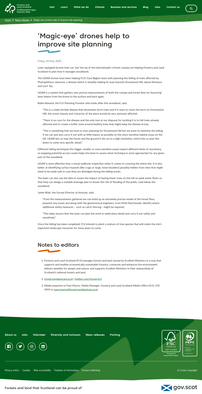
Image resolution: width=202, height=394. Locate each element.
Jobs (157, 7)
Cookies (26, 370)
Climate (99, 7)
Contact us (173, 7)
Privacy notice (12, 370)
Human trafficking (91, 370)
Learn (64, 7)
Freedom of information (66, 370)
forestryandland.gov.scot (58, 278)
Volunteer (39, 334)
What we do (81, 7)
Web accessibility (42, 370)
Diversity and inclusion (65, 334)
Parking (115, 334)
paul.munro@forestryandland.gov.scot (76, 289)
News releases (22, 20)
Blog (145, 7)
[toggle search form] (191, 8)
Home (8, 20)
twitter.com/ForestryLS (88, 278)
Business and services (124, 7)
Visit (51, 7)
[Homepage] (20, 8)
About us (10, 334)
